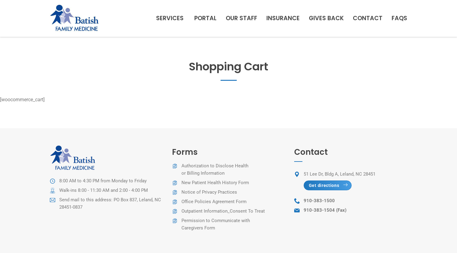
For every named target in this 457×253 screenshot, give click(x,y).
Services (170, 18)
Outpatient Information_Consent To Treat (223, 211)
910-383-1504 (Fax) (325, 210)
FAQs (399, 18)
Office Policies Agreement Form (214, 201)
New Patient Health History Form (215, 182)
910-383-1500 (319, 200)
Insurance (283, 18)
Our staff (241, 18)
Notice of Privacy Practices (209, 192)
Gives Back (326, 18)
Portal (205, 18)
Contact (367, 18)
